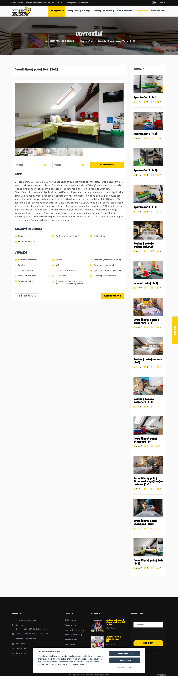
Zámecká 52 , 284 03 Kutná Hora (31, 629)
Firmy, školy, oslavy (78, 11)
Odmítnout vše (125, 660)
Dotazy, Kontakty (103, 11)
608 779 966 (17, 3)
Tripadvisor (84, 3)
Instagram (70, 3)
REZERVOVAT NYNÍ (112, 296)
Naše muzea (158, 11)
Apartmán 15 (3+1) (145, 97)
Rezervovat (107, 165)
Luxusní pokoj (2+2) (146, 283)
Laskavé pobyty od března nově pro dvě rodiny (115, 622)
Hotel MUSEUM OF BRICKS (58, 41)
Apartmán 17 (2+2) (145, 170)
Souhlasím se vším (125, 653)
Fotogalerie (57, 11)
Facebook (57, 3)
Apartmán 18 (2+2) (145, 207)
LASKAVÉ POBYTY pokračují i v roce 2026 (113, 639)
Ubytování (141, 11)
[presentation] (155, 635)
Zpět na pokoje (26, 296)
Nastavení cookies (124, 667)
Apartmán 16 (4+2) (145, 134)
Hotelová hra (124, 11)
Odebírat (148, 643)
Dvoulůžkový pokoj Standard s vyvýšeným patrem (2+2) (148, 481)
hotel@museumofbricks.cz (38, 3)
